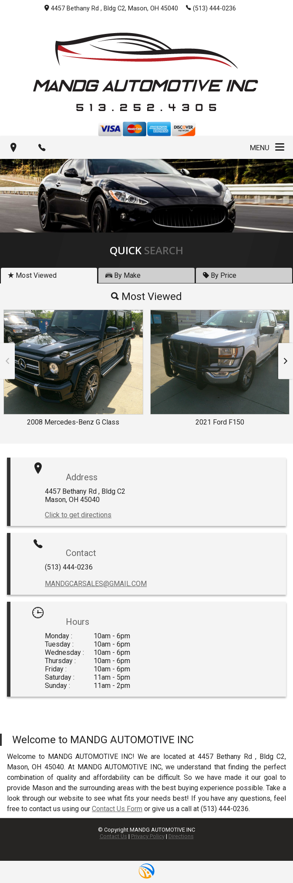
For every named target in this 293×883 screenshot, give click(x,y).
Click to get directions (78, 515)
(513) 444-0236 (211, 7)
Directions (181, 836)
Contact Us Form (117, 809)
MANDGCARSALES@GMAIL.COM (96, 584)
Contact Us (113, 836)
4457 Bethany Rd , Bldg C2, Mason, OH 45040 (111, 8)
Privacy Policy (148, 836)
